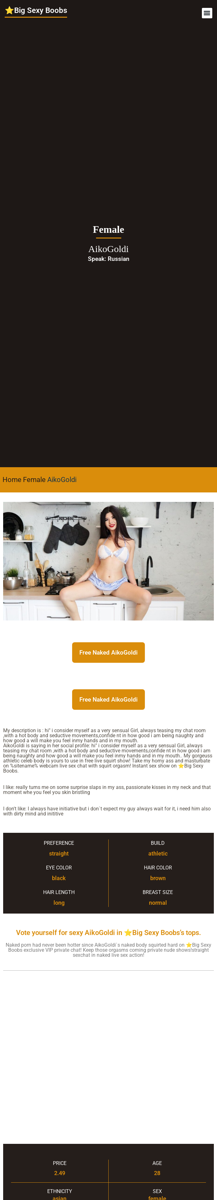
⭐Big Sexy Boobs (36, 10)
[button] (207, 13)
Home (12, 480)
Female (34, 480)
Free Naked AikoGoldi (108, 652)
